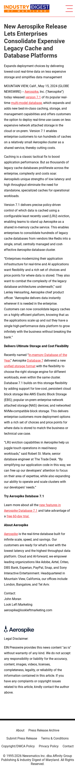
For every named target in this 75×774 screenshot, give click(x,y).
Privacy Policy (49, 746)
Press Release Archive (43, 730)
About (20, 730)
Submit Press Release (21, 738)
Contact (68, 746)
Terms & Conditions (55, 738)
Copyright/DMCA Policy (18, 746)
